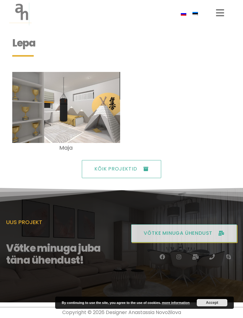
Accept (212, 303)
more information (175, 303)
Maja (66, 148)
